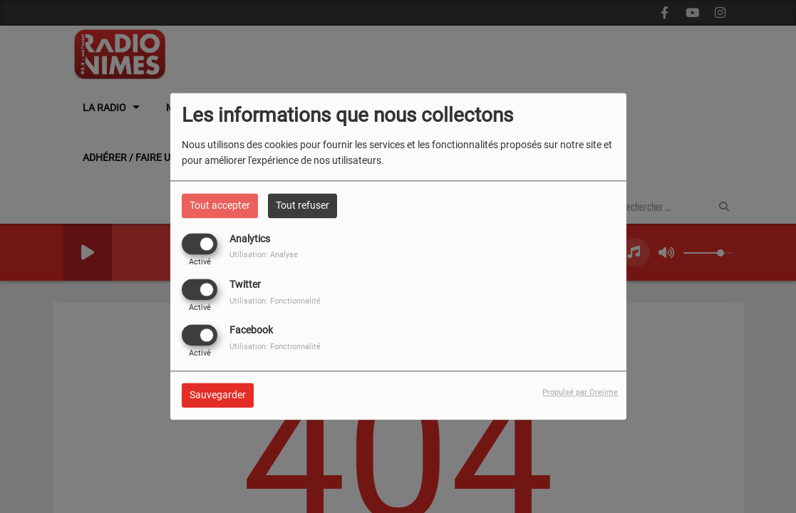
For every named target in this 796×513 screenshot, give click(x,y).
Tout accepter (220, 205)
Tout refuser (302, 205)
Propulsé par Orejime (580, 393)
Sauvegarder (218, 395)
